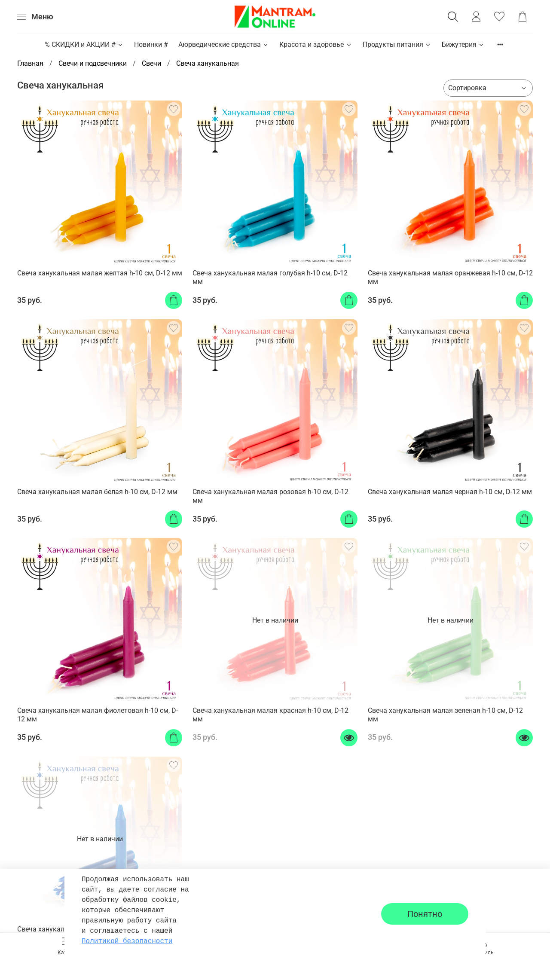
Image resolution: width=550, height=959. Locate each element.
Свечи (151, 63)
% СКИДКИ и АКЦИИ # (84, 44)
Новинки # (151, 44)
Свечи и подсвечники (92, 63)
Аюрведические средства (223, 44)
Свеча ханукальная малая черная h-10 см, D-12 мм (450, 492)
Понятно (424, 914)
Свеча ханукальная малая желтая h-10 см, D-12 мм (99, 273)
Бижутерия (463, 44)
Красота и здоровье (315, 44)
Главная (30, 63)
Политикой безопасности (127, 941)
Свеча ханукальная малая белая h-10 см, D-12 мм (97, 492)
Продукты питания (397, 44)
